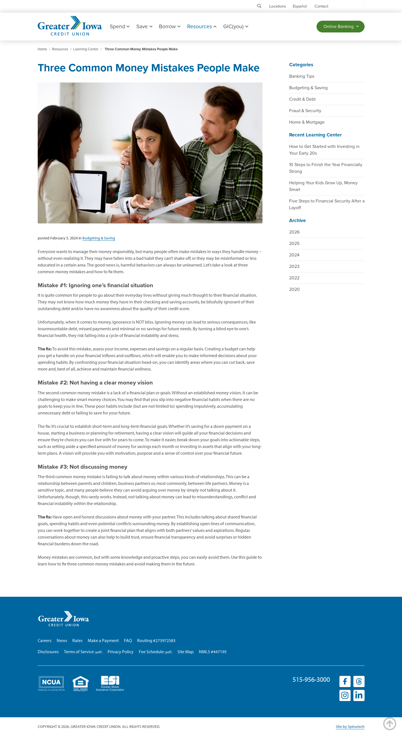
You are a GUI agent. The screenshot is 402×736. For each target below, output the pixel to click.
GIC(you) (235, 26)
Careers (44, 640)
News (62, 640)
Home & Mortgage (307, 122)
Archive (297, 220)
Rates (77, 640)
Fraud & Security (305, 111)
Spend (120, 26)
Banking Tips (301, 76)
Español (300, 6)
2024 (294, 255)
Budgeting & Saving (308, 88)
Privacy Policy (121, 651)
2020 (294, 289)
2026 (294, 232)
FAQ (128, 640)
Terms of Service (79, 651)
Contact (321, 6)
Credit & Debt (302, 99)
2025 (294, 243)
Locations (277, 6)
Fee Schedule (151, 651)
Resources (202, 26)
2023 (294, 266)
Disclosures (48, 651)
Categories (301, 65)
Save (144, 26)
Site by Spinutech (350, 726)
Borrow (169, 26)
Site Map (185, 651)
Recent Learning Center (315, 135)
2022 (294, 278)
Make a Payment (103, 640)
